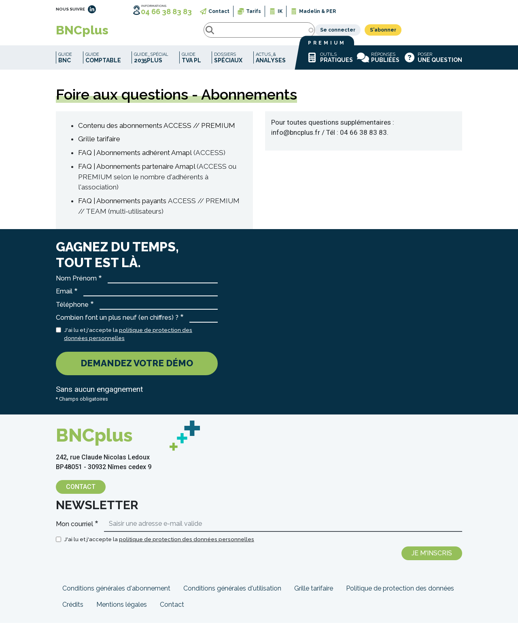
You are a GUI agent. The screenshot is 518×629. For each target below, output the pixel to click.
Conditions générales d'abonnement (116, 594)
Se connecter (398, 33)
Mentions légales (121, 610)
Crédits (72, 610)
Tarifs (253, 11)
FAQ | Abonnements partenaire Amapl (136, 172)
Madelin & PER (317, 11)
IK (280, 11)
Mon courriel (74, 530)
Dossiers (228, 64)
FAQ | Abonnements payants (122, 207)
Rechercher (138, 33)
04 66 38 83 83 (166, 11)
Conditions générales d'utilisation (232, 594)
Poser (432, 63)
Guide (65, 64)
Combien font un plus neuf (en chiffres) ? (117, 323)
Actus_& (271, 64)
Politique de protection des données (400, 594)
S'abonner (444, 33)
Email (64, 297)
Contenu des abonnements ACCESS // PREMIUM (156, 132)
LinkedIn (92, 9)
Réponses (378, 63)
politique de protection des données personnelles (186, 545)
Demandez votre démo (137, 369)
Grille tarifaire (99, 145)
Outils (329, 63)
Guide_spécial (151, 64)
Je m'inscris (432, 559)
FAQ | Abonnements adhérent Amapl (135, 159)
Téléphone (72, 310)
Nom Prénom (76, 284)
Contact (218, 11)
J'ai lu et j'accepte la (128, 340)
